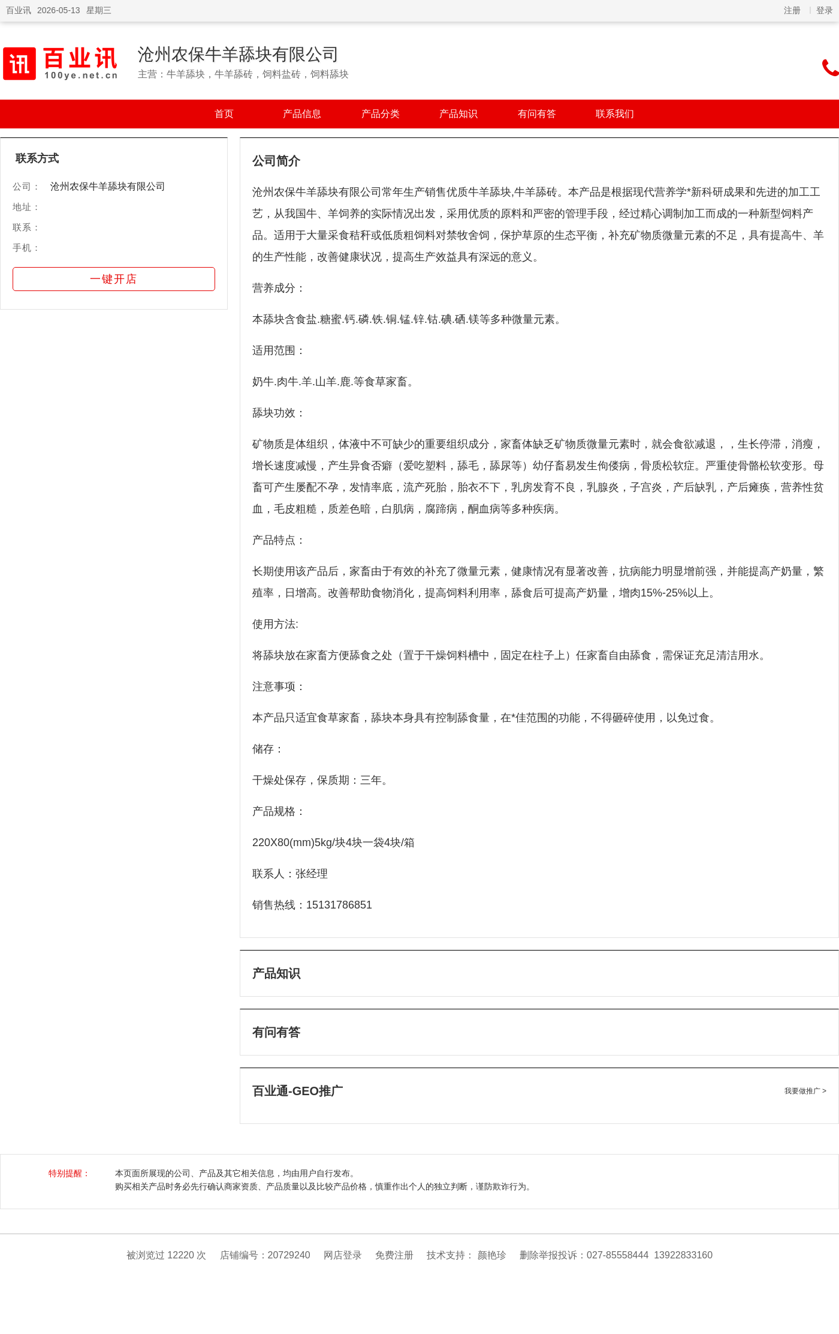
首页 (224, 114)
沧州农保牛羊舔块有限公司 (238, 54)
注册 (792, 10)
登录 (824, 10)
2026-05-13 (58, 10)
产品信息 (302, 114)
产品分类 (380, 114)
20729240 (289, 1255)
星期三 (98, 10)
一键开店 (114, 279)
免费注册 (394, 1255)
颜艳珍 (492, 1255)
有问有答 (537, 114)
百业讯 (18, 10)
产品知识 (458, 114)
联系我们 (615, 114)
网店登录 (343, 1255)
